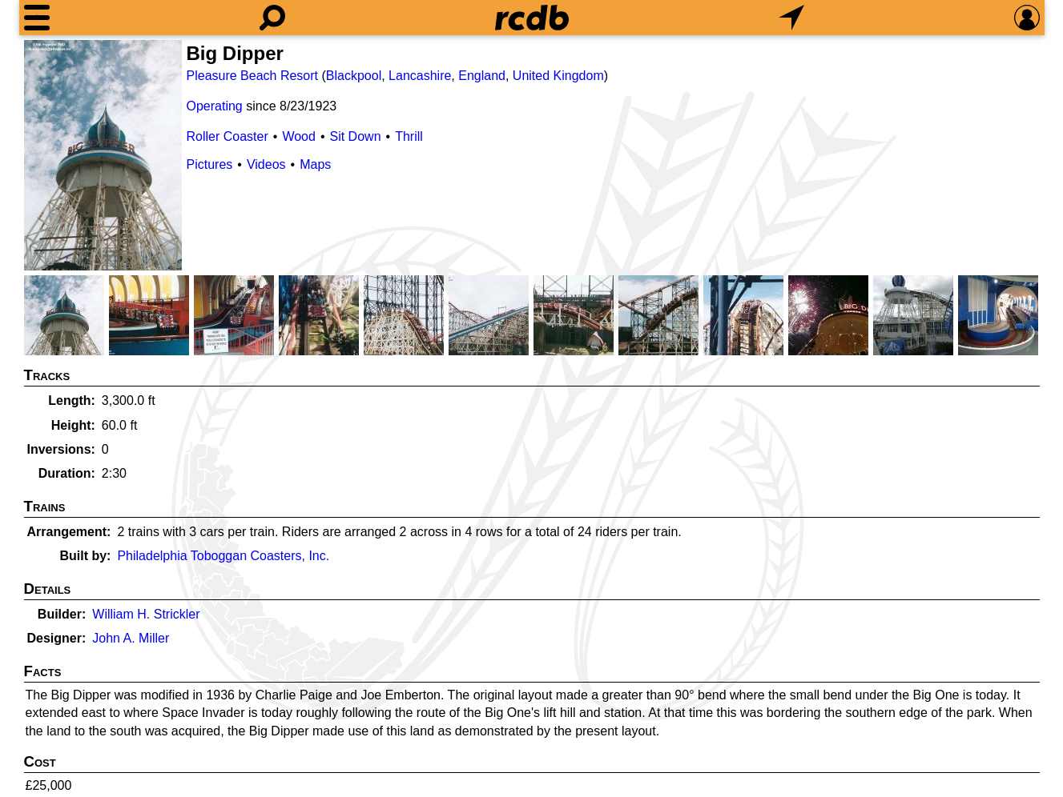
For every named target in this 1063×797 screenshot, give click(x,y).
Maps (315, 164)
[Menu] (37, 17)
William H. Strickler (145, 614)
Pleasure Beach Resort (253, 75)
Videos (266, 164)
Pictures (210, 164)
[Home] (532, 17)
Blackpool (353, 75)
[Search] (272, 17)
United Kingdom (558, 75)
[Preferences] (1027, 17)
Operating (215, 106)
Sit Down (355, 136)
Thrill (409, 136)
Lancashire (420, 75)
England (481, 75)
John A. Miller (130, 638)
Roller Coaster (227, 136)
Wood (299, 136)
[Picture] (103, 155)
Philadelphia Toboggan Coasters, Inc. (223, 556)
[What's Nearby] (791, 17)
